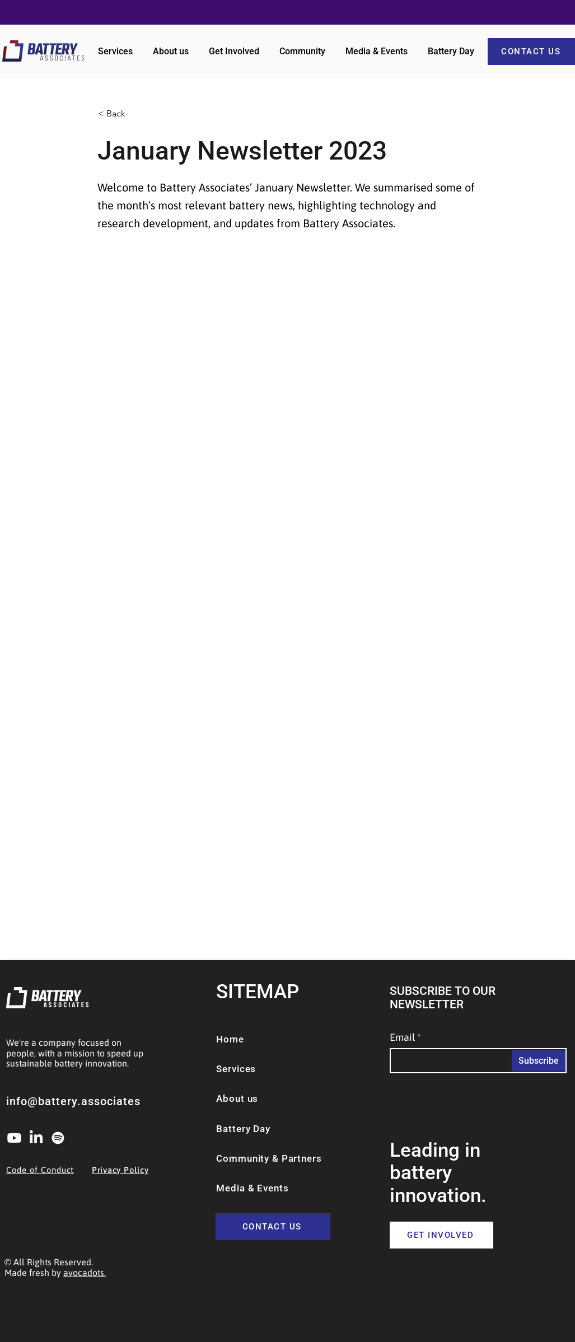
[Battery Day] (286, 1128)
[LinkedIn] (36, 1138)
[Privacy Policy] (133, 1169)
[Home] (250, 1039)
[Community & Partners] (286, 1158)
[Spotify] (58, 1138)
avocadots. (84, 1273)
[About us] (245, 1098)
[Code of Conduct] (47, 1169)
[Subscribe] (538, 1061)
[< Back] (135, 113)
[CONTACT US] (273, 1226)
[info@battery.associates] (88, 1101)
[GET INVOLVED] (441, 1235)
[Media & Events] (268, 1188)
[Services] (247, 1069)
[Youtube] (14, 1138)
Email (402, 1037)
